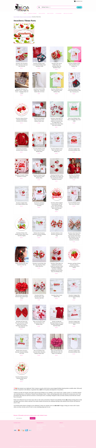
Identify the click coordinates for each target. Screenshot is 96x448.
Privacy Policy (40, 428)
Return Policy (40, 426)
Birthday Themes (32, 13)
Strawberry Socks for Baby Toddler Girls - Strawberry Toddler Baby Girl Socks (39, 90)
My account (16, 426)
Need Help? (16, 425)
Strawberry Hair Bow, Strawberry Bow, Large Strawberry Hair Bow (39, 297)
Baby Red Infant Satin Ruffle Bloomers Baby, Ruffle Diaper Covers (21, 297)
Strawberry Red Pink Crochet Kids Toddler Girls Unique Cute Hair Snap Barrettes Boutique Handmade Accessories (56, 177)
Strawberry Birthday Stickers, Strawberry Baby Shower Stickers (22, 378)
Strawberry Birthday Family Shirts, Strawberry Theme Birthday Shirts (57, 90)
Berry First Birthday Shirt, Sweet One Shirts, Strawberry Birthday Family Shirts (39, 352)
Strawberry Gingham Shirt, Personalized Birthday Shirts (74, 149)
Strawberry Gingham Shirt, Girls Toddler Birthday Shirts (22, 203)
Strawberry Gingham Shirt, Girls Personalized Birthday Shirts (74, 297)
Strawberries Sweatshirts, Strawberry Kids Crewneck (21, 149)
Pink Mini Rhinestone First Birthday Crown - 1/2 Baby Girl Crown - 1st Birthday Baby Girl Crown (21, 91)
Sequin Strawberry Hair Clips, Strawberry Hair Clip (21, 264)
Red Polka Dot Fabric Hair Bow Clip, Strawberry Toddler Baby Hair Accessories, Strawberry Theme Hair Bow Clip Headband (21, 324)
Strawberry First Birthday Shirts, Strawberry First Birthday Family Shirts (39, 120)
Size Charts (39, 429)
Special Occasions (68, 13)
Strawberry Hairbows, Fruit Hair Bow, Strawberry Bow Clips (56, 234)
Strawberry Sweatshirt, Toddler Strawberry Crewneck (21, 176)
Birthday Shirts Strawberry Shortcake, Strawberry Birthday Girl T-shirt (39, 234)
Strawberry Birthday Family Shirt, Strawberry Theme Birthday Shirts (39, 150)
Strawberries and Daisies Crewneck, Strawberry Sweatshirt (39, 204)
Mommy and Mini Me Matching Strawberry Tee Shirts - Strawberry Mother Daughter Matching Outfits (56, 323)
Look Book (61, 426)
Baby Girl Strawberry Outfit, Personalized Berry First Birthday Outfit (39, 323)
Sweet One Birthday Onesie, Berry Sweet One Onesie (74, 203)
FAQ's (15, 428)
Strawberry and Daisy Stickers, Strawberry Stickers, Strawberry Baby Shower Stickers (74, 265)
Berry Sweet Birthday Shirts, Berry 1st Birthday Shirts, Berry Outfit (74, 120)
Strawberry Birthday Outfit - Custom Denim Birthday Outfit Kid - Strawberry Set (74, 90)
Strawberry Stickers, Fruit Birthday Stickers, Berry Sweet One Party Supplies (21, 234)
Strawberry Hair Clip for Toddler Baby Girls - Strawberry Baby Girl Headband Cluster (57, 65)
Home (25, 13)
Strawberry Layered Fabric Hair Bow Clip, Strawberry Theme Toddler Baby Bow (39, 265)
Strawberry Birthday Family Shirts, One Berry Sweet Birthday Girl (74, 65)
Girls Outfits (42, 13)
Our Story (61, 425)
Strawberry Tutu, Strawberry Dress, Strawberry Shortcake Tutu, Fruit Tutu (22, 65)
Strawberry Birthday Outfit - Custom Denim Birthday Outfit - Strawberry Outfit (39, 65)
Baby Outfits (50, 13)
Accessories (59, 13)
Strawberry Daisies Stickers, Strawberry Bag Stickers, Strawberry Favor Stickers (22, 120)
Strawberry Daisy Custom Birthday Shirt (56, 296)
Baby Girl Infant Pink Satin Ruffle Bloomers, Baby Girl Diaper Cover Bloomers (56, 352)
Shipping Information (41, 425)
